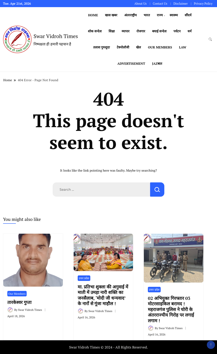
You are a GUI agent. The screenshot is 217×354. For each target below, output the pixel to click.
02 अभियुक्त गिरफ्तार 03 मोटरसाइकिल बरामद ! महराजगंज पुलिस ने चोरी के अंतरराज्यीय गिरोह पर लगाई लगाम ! (171, 309)
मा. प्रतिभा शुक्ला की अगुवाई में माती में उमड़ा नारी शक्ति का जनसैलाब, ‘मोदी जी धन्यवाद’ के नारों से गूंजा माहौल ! (103, 295)
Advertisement (131, 63)
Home (93, 15)
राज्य (160, 15)
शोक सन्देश (94, 31)
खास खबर (111, 15)
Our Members (160, 47)
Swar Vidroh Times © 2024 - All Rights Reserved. (108, 347)
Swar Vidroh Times (56, 36)
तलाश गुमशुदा (101, 47)
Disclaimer (180, 3)
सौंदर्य (188, 15)
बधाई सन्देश (159, 31)
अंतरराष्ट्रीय (130, 15)
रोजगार (140, 31)
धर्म (190, 31)
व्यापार (126, 31)
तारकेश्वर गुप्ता (20, 302)
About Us (140, 3)
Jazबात (157, 63)
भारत (147, 15)
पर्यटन (177, 31)
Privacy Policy (203, 3)
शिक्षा (112, 31)
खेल (138, 47)
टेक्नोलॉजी (123, 47)
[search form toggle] (210, 39)
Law (182, 47)
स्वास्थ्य (174, 15)
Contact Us (160, 3)
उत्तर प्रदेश (84, 278)
